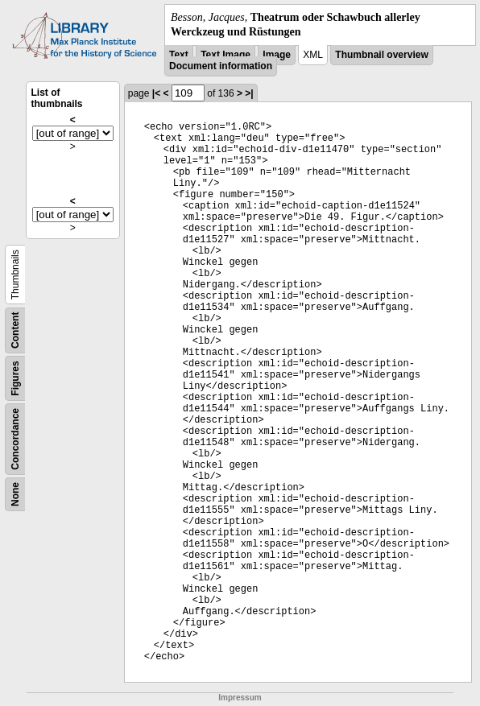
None (15, 494)
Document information (220, 66)
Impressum (239, 697)
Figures (15, 378)
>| (249, 93)
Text (178, 54)
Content (15, 330)
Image (277, 54)
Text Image (225, 54)
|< (156, 93)
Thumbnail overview (381, 54)
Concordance (15, 439)
